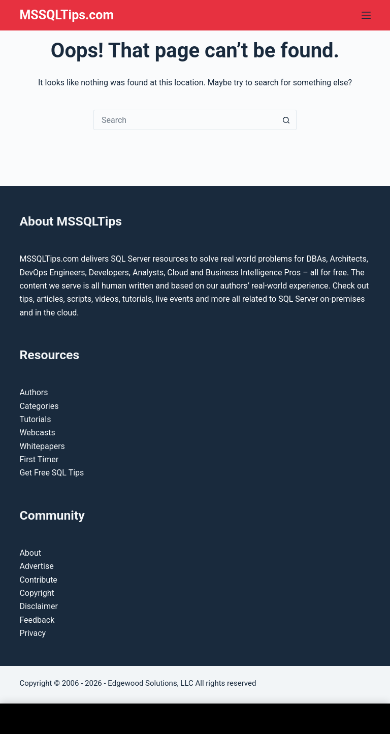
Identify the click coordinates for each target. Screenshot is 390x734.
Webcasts (37, 432)
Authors (33, 392)
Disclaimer (38, 606)
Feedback (36, 620)
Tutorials (35, 419)
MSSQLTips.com (66, 15)
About (30, 553)
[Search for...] (184, 120)
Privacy (32, 633)
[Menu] (366, 15)
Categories (38, 406)
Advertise (36, 566)
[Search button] (286, 120)
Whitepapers (41, 446)
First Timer (38, 459)
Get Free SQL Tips (51, 472)
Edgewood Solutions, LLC (150, 683)
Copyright (36, 593)
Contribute (38, 580)
